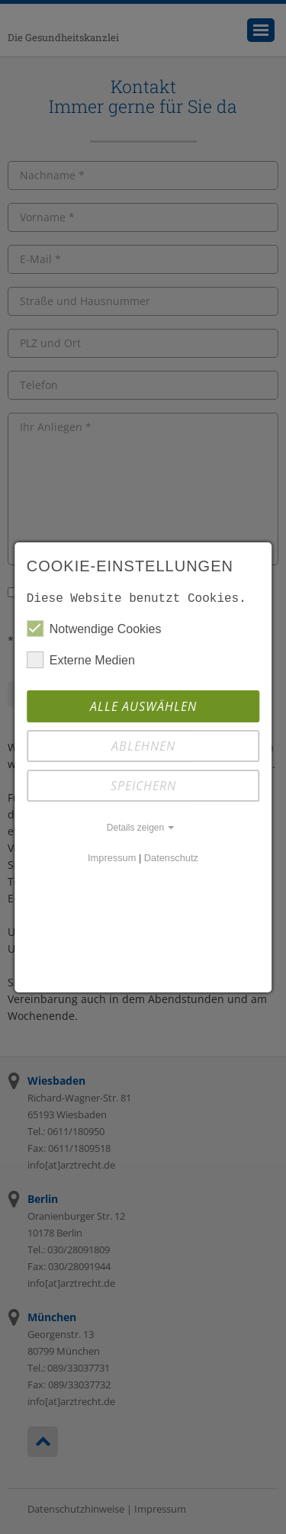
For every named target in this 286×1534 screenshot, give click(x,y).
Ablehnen (143, 746)
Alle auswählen (143, 706)
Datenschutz (171, 857)
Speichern (143, 785)
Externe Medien (81, 659)
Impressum (112, 857)
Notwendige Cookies (94, 628)
